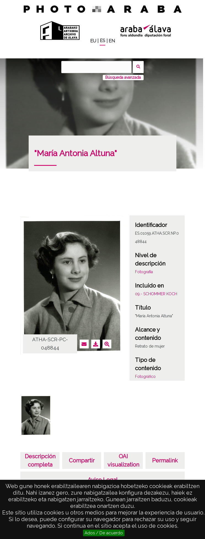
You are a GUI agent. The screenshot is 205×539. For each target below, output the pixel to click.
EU (93, 41)
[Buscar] (96, 67)
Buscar (138, 67)
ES (102, 40)
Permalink (165, 460)
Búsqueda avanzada (123, 77)
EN (112, 41)
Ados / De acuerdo (104, 532)
